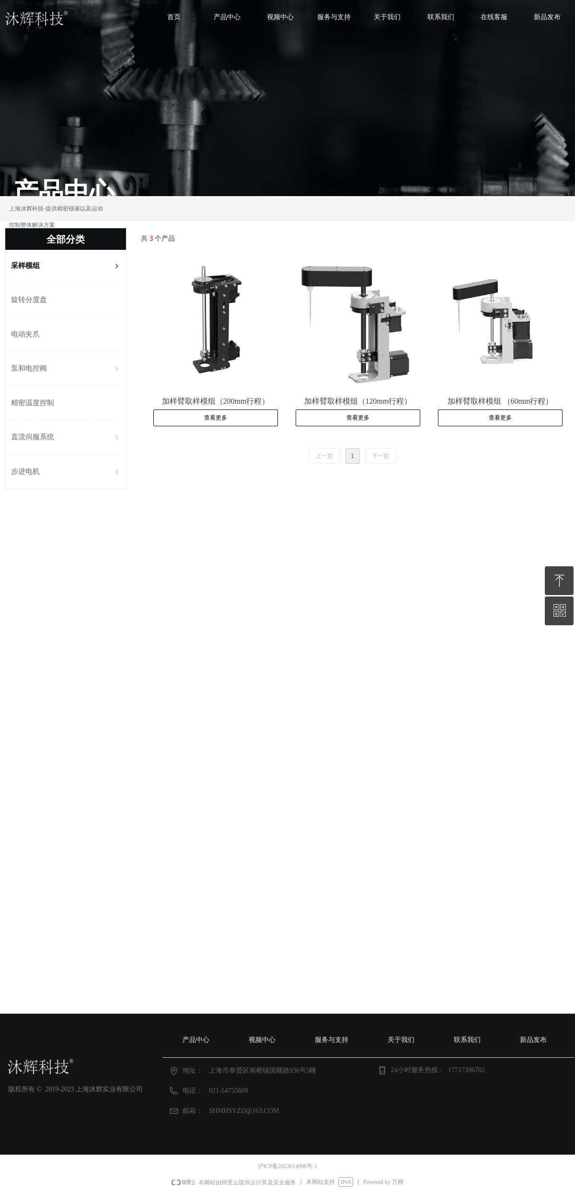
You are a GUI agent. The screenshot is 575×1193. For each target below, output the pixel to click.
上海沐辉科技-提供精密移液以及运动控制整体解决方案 (56, 216)
